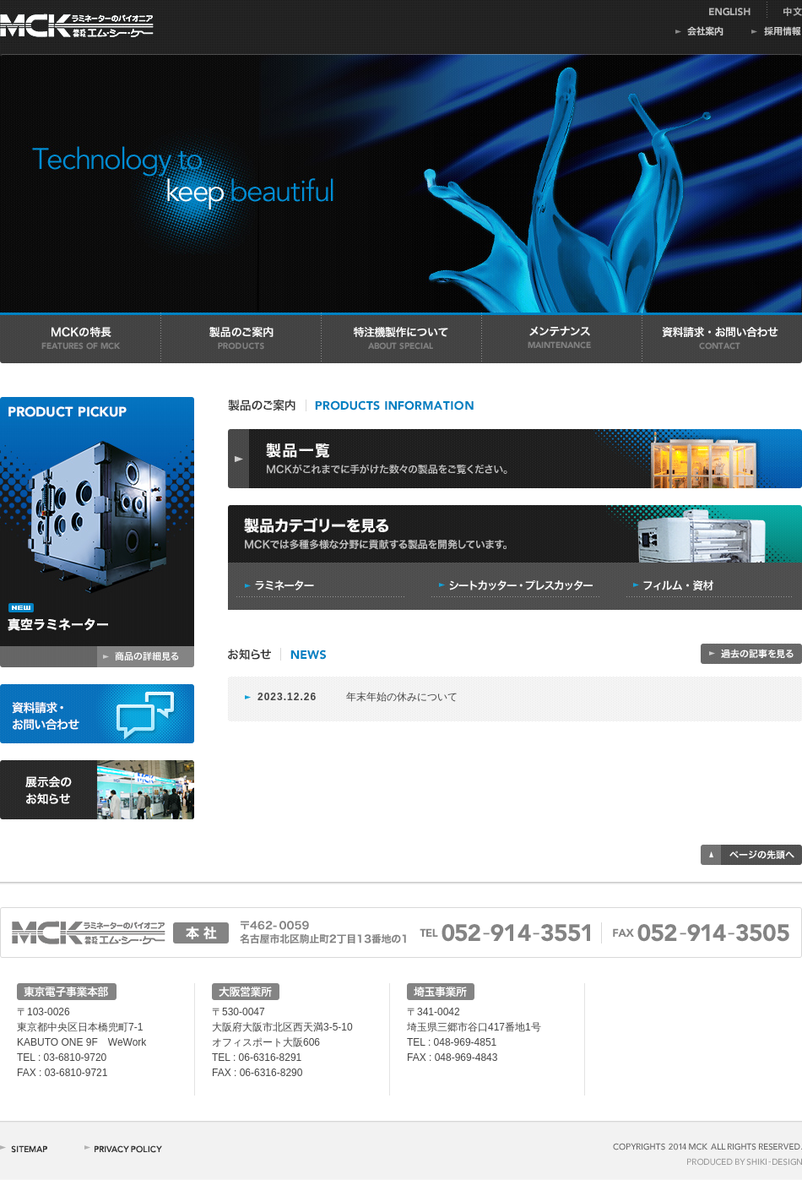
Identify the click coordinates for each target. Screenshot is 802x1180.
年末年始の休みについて (402, 697)
